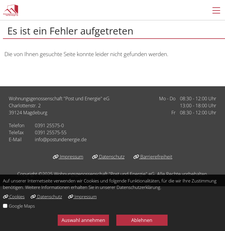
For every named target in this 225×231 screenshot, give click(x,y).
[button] (213, 10)
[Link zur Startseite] (10, 10)
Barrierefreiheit (152, 157)
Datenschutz (108, 157)
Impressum (68, 157)
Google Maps (22, 206)
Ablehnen (141, 220)
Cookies (14, 196)
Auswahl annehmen (83, 220)
